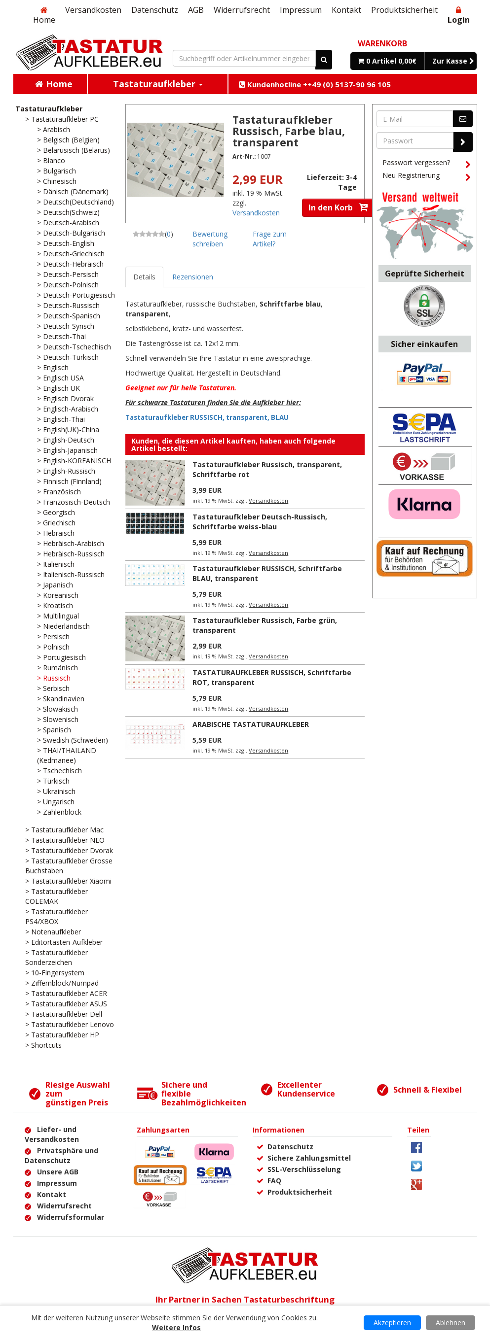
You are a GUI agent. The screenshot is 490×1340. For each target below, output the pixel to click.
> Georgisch (56, 512)
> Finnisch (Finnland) (69, 481)
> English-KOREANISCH (74, 460)
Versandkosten (93, 9)
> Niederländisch (63, 626)
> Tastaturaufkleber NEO (65, 840)
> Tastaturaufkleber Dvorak (69, 850)
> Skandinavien (60, 698)
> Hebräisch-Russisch (71, 553)
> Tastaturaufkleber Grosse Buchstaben (69, 865)
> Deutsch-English (65, 243)
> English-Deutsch (65, 440)
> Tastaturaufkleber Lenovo (69, 1024)
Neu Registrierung (426, 177)
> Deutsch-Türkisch (68, 357)
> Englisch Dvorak (65, 398)
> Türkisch (53, 781)
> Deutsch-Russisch (68, 305)
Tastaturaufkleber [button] (158, 84)
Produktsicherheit (404, 9)
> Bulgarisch (56, 170)
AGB (196, 9)
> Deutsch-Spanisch (68, 315)
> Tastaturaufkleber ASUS (66, 1003)
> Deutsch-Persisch (68, 274)
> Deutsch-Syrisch (65, 326)
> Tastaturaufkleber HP (62, 1034)
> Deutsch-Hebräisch (70, 264)
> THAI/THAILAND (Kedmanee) (66, 755)
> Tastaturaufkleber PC (62, 119)
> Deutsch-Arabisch (68, 222)
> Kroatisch (55, 605)
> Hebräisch (56, 533)
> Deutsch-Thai (61, 336)
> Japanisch (55, 584)
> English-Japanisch (67, 450)
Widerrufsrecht (242, 9)
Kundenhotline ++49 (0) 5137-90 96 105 (315, 84)
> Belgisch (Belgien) (68, 139)
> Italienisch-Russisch (71, 574)
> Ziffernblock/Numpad (62, 983)
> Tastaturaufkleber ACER (66, 993)
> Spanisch (54, 729)
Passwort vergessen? (426, 164)
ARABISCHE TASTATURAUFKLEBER (250, 724)
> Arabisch (53, 129)
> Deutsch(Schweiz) (68, 212)
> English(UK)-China (68, 429)
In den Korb (338, 207)
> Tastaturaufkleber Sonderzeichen (56, 957)
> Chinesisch (56, 181)
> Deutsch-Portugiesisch (76, 295)
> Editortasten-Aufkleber (64, 942)
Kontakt (346, 9)
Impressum (301, 9)
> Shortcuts (43, 1045)
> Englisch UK (58, 388)
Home (44, 15)
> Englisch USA (60, 377)
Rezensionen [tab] (192, 276)
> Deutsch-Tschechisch (74, 346)
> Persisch (53, 636)
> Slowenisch (57, 719)
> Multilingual (58, 615)
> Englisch (53, 367)
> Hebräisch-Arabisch (70, 543)
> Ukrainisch (56, 791)
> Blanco (51, 160)
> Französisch (59, 491)
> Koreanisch (57, 595)
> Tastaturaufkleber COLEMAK (56, 896)
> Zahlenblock (59, 812)
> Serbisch (53, 688)
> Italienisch (56, 564)
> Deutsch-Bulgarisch (71, 233)
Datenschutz (154, 9)
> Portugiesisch (61, 657)
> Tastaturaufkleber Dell (63, 1014)
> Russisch (54, 678)
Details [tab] (144, 276)
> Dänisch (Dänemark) (73, 191)
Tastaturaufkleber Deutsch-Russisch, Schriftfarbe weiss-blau (259, 521)
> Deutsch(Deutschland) (75, 201)
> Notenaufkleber (53, 931)
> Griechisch (56, 522)
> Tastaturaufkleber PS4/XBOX (56, 916)
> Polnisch (53, 647)
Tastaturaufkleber (48, 108)
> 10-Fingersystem (54, 972)
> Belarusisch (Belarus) (73, 150)
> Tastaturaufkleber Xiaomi (68, 881)
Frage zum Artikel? (270, 238)
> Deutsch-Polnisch (68, 284)
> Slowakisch (57, 709)
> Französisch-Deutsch (73, 502)
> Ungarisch (56, 801)
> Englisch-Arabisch (67, 408)
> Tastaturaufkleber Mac (64, 829)
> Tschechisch (59, 770)
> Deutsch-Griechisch (71, 253)
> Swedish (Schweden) (72, 740)
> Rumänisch (57, 667)
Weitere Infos (176, 1327)
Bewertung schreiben (209, 238)
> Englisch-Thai (61, 419)
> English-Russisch (66, 471)
